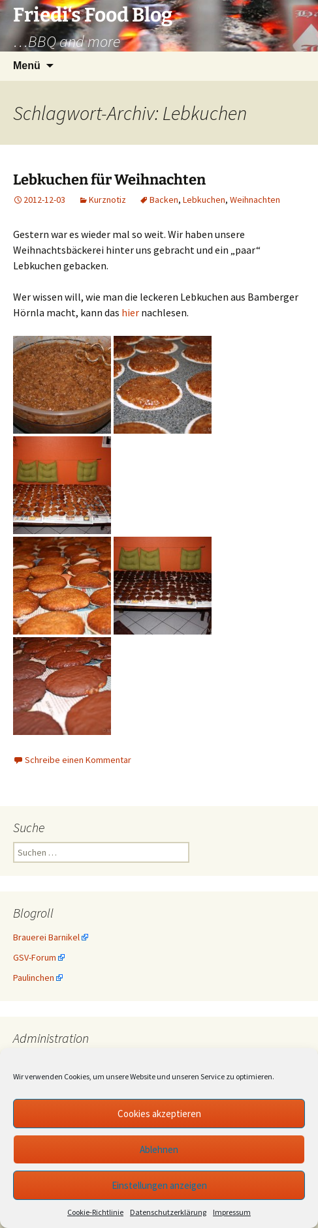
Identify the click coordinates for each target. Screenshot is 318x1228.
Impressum (232, 1212)
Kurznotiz (107, 199)
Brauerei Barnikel (46, 937)
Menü (26, 65)
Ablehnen (159, 1149)
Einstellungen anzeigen (159, 1185)
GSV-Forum (34, 957)
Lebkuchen (204, 199)
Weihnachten (255, 199)
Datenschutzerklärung (168, 1212)
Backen (164, 199)
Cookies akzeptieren (159, 1113)
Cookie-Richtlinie (95, 1212)
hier (130, 312)
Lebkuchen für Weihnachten (109, 179)
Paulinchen (33, 977)
